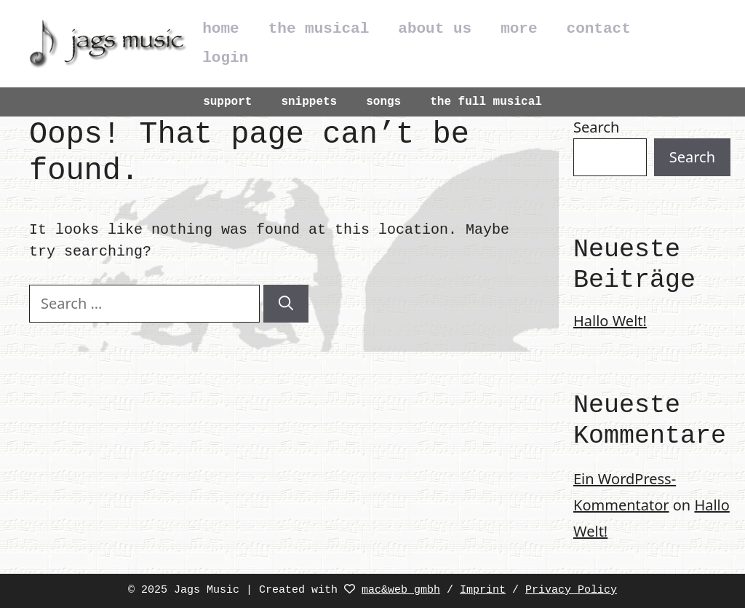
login (225, 58)
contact (599, 28)
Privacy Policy (571, 590)
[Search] (285, 304)
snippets (309, 101)
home (220, 28)
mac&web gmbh (401, 590)
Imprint (483, 590)
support (227, 101)
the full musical (486, 101)
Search (596, 127)
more (519, 28)
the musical (319, 28)
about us (434, 28)
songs (383, 101)
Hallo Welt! (610, 321)
